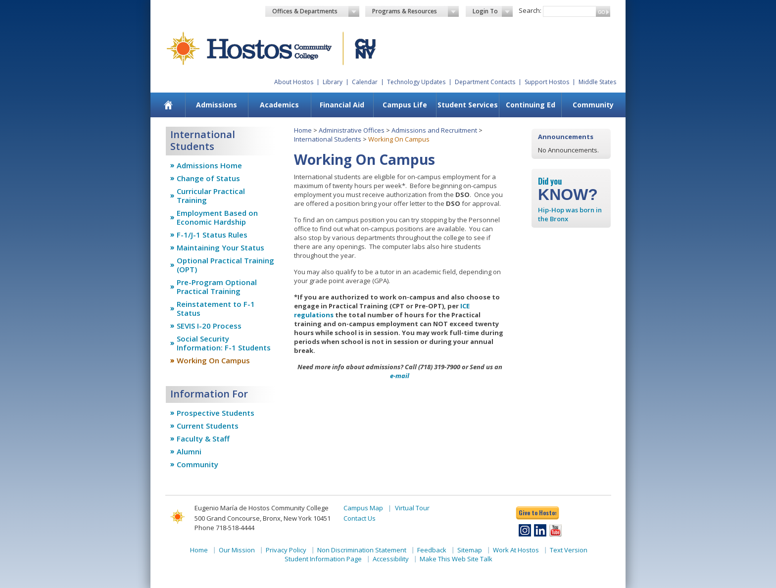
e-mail (399, 375)
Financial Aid (342, 104)
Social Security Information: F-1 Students (224, 343)
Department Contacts (485, 82)
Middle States (597, 82)
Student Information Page (323, 558)
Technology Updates (416, 82)
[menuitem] (168, 105)
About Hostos (293, 82)
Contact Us (359, 518)
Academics (279, 104)
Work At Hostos (516, 549)
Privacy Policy (286, 549)
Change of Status (208, 178)
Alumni (189, 451)
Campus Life (405, 104)
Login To (493, 11)
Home (303, 130)
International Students (327, 139)
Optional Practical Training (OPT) (225, 265)
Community (593, 104)
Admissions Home (209, 165)
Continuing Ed (530, 104)
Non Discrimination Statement (361, 549)
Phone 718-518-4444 (224, 527)
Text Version (568, 549)
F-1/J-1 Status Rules (212, 234)
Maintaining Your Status (220, 247)
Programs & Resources (415, 11)
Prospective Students (215, 412)
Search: (530, 10)
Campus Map (363, 507)
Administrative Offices (352, 130)
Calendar (365, 82)
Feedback (431, 549)
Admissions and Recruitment (434, 130)
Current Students (208, 425)
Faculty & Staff (203, 438)
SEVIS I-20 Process (209, 325)
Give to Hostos (537, 512)
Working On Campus (213, 360)
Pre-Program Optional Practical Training (217, 286)
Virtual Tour (412, 507)
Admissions (216, 104)
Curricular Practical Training (211, 195)
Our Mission (237, 549)
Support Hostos (547, 82)
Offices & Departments (315, 11)
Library (332, 82)
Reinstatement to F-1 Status (216, 308)
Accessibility (391, 558)
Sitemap (469, 549)
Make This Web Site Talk (456, 558)
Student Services (467, 104)
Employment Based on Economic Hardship (217, 217)
